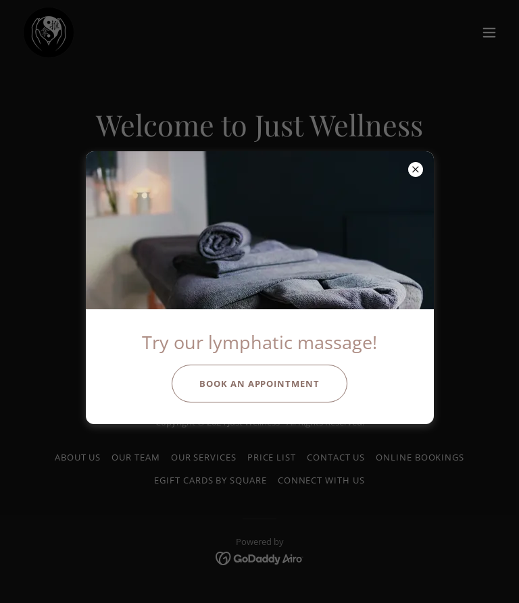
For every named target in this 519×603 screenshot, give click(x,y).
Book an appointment (259, 383)
